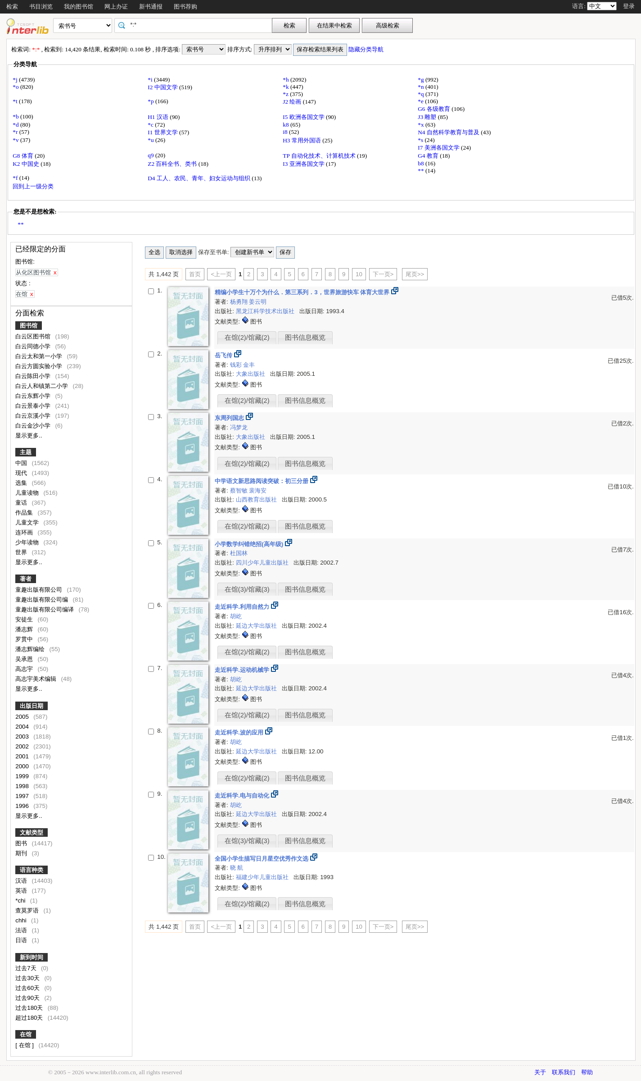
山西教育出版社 (257, 499)
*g (421, 79)
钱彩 (237, 364)
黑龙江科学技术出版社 (266, 311)
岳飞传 (224, 355)
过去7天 (26, 968)
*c (151, 124)
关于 (540, 1072)
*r (16, 131)
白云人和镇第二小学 (42, 386)
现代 (22, 473)
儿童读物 (28, 492)
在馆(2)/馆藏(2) (247, 337)
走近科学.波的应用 (240, 732)
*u (151, 140)
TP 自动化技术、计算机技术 (320, 155)
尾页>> (415, 274)
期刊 (22, 853)
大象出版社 (251, 373)
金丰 (249, 364)
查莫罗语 (28, 910)
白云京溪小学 (33, 415)
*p (151, 101)
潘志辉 (25, 629)
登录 (629, 6)
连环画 (25, 532)
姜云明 (257, 301)
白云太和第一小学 (39, 356)
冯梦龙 (239, 427)
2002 (22, 746)
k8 (286, 124)
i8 (286, 131)
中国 (22, 463)
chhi (21, 920)
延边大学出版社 (257, 625)
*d (16, 124)
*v (16, 140)
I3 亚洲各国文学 (304, 163)
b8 (421, 163)
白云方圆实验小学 (39, 366)
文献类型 (31, 832)
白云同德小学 (33, 346)
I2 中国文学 (163, 87)
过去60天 (28, 988)
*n (421, 86)
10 (359, 274)
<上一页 (221, 274)
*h (286, 79)
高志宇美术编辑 (36, 678)
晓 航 (237, 867)
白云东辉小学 (33, 395)
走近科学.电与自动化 (243, 795)
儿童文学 (28, 522)
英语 (22, 890)
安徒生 (25, 619)
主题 (26, 452)
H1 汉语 (159, 117)
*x (421, 124)
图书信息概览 (305, 337)
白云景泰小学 (33, 405)
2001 (22, 756)
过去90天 (28, 997)
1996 (22, 806)
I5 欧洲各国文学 (304, 117)
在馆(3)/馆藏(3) (247, 589)
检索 (12, 6)
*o (16, 86)
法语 (22, 930)
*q (421, 94)
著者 (26, 578)
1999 (22, 776)
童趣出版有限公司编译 (45, 609)
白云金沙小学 (33, 425)
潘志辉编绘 (30, 649)
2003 (22, 736)
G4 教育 (429, 155)
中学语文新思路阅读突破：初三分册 (262, 481)
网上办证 (116, 6)
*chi (21, 900)
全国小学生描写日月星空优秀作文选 (262, 858)
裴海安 (257, 490)
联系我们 (563, 1072)
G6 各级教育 (434, 108)
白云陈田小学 (33, 376)
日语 (22, 940)
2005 (22, 716)
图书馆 (28, 325)
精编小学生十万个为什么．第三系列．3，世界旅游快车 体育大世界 (303, 292)
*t (16, 101)
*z (286, 94)
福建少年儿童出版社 (263, 877)
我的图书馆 (78, 6)
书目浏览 (41, 6)
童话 (22, 502)
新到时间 (31, 957)
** (421, 170)
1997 (22, 796)
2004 (22, 726)
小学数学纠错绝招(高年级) (250, 544)
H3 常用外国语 (302, 140)
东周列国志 (230, 418)
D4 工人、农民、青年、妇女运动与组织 (200, 178)
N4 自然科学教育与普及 (449, 132)
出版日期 (31, 705)
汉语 (22, 880)
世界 (22, 552)
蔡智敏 (239, 490)
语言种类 (31, 870)
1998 (22, 786)
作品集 (25, 512)
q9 (151, 155)
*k (286, 86)
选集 (22, 482)
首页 (195, 274)
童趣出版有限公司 (39, 589)
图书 (22, 843)
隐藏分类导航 (366, 49)
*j (16, 79)
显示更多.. (28, 435)
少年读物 (28, 542)
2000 (22, 766)
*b (16, 116)
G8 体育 (24, 155)
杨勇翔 (239, 301)
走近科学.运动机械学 (243, 669)
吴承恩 (25, 659)
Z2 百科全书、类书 (173, 163)
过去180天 (30, 1007)
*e (421, 101)
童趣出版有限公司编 (42, 599)
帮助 (587, 1072)
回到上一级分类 (33, 186)
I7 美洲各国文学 (439, 147)
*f (16, 177)
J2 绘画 (293, 101)
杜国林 (239, 553)
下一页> (383, 274)
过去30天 (28, 978)
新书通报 (151, 6)
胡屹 (236, 616)
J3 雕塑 (428, 117)
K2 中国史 (27, 163)
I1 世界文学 (163, 132)
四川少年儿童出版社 (263, 562)
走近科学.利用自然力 (243, 606)
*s (421, 140)
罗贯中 (25, 639)
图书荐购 (185, 6)
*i (151, 79)
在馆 (26, 1034)
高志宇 (25, 669)
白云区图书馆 (33, 336)
